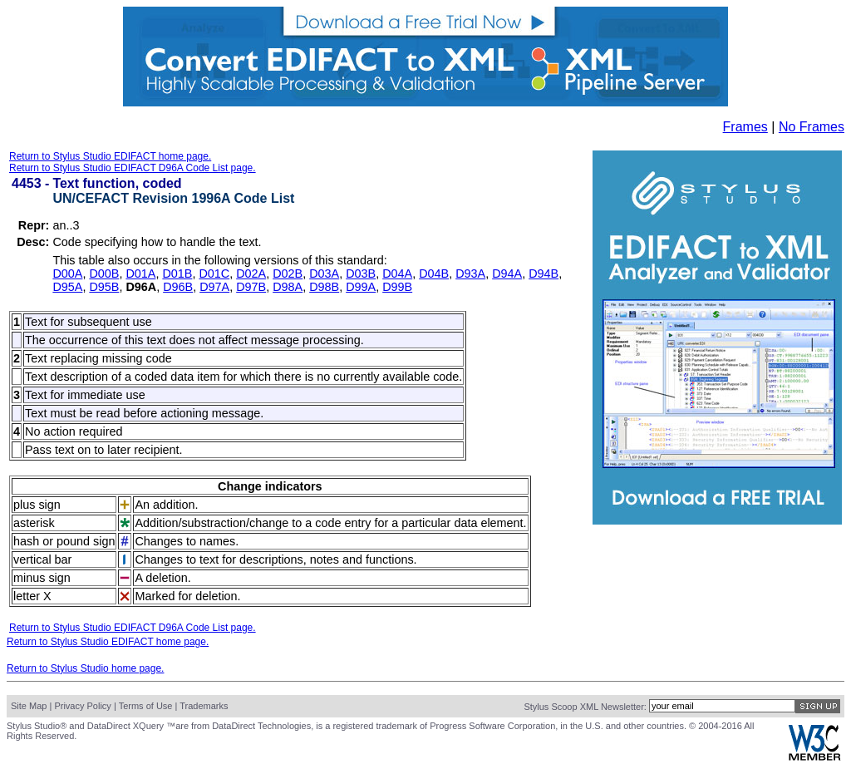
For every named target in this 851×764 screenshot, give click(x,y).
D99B (397, 286)
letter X (32, 596)
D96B (178, 286)
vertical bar (42, 559)
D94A (507, 273)
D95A (67, 286)
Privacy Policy (82, 706)
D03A (324, 273)
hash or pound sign (64, 541)
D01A (140, 273)
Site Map (29, 706)
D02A (251, 273)
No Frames (811, 127)
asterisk (34, 523)
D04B (434, 273)
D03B (361, 273)
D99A (361, 286)
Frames (745, 127)
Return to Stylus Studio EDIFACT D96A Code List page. (132, 168)
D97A (214, 286)
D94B (543, 273)
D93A (470, 273)
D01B (177, 273)
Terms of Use (146, 706)
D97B (251, 286)
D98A (288, 286)
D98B (324, 286)
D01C (214, 273)
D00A (67, 273)
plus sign (37, 504)
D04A (397, 273)
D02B (288, 273)
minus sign (42, 577)
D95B (104, 286)
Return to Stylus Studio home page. (85, 668)
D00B (104, 273)
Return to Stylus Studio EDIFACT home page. (110, 156)
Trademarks (204, 706)
